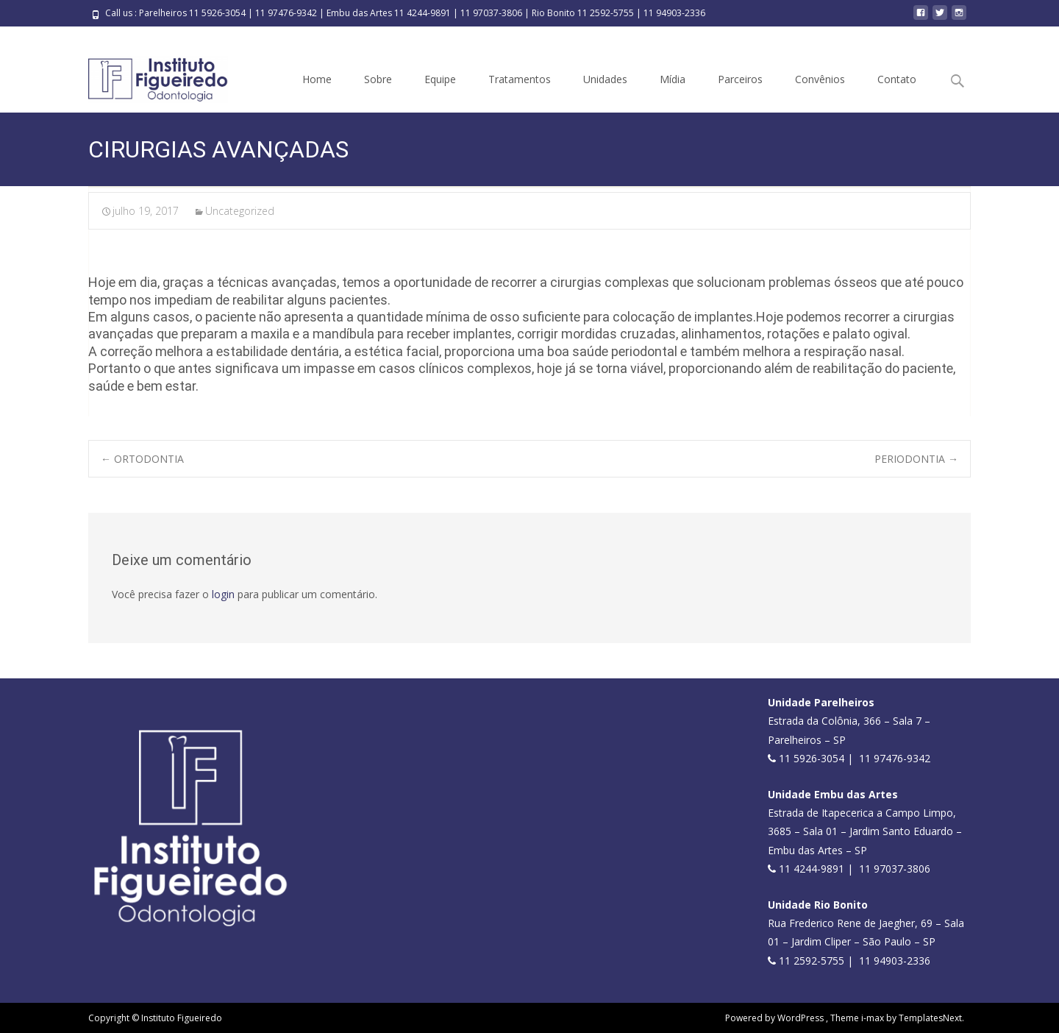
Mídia (672, 79)
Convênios (820, 79)
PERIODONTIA (916, 459)
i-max (873, 1018)
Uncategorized (239, 211)
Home (317, 79)
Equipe (440, 79)
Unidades (605, 79)
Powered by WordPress (775, 1018)
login (223, 594)
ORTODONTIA (142, 459)
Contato (896, 79)
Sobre (378, 79)
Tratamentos (519, 79)
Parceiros (740, 79)
